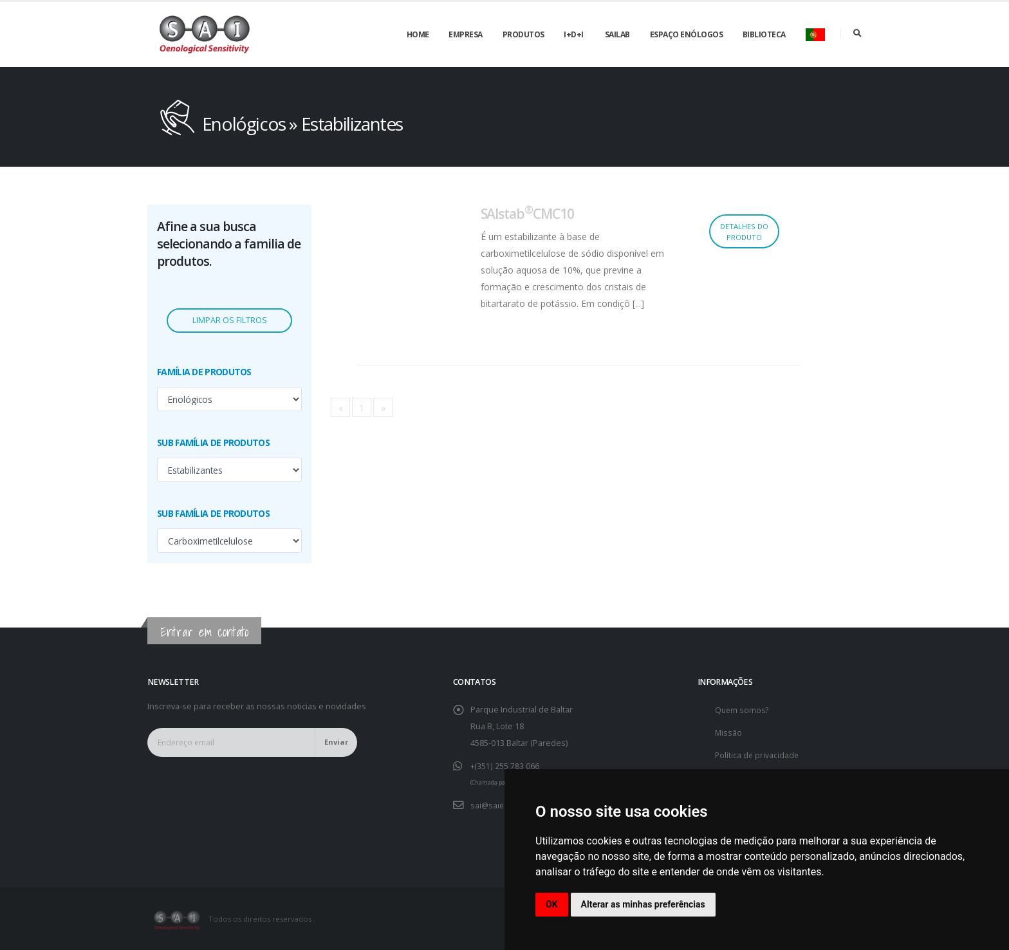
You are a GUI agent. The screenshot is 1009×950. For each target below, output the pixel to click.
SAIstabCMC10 (527, 214)
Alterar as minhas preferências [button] (643, 904)
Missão (729, 732)
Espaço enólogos (686, 34)
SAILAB (617, 34)
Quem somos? (743, 709)
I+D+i (574, 34)
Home (418, 34)
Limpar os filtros (229, 320)
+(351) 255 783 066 (504, 765)
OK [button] (552, 904)
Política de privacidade (758, 754)
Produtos (523, 34)
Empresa (466, 34)
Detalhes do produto (744, 231)
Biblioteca (764, 34)
